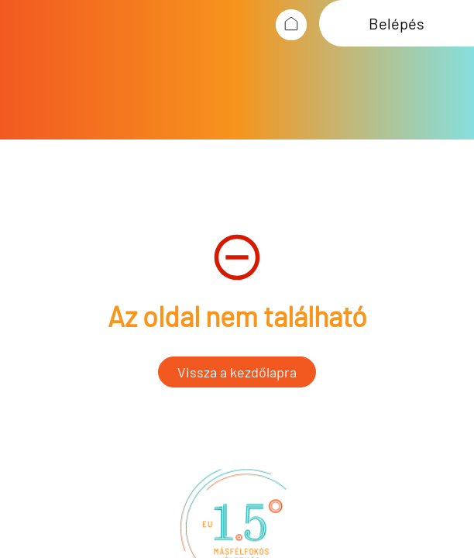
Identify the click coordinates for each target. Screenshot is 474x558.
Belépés (396, 23)
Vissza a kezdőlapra (237, 372)
